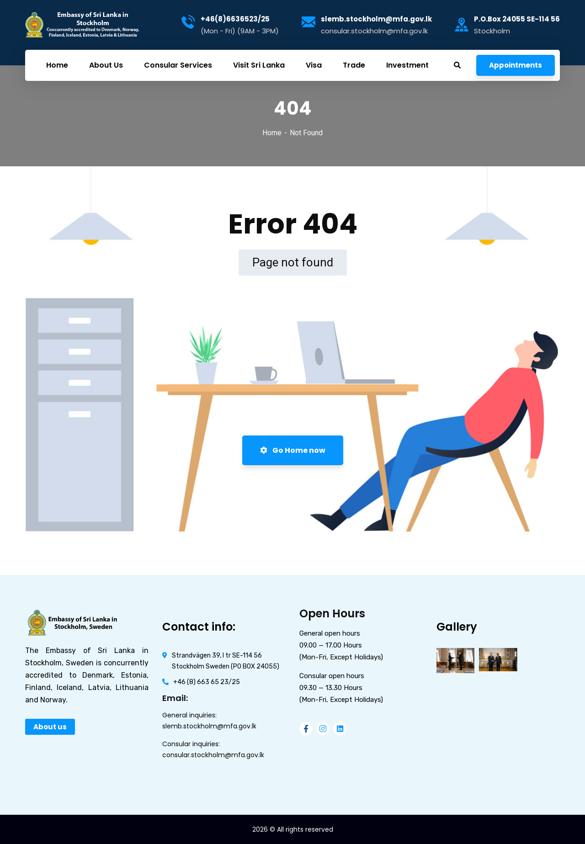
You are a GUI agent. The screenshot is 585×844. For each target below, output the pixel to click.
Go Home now (292, 450)
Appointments (515, 65)
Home (272, 132)
